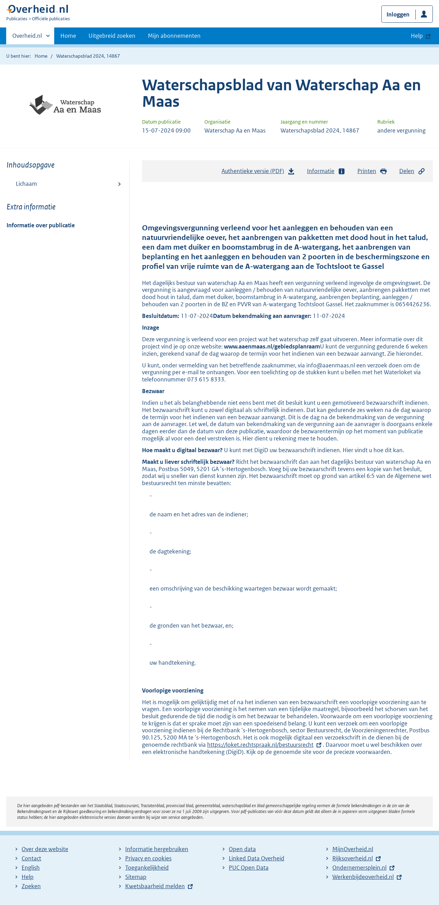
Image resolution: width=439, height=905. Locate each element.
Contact (31, 858)
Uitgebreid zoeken (111, 35)
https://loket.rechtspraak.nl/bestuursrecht (260, 744)
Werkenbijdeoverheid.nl (363, 877)
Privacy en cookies (148, 858)
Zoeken (31, 886)
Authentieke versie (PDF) (258, 173)
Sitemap (135, 877)
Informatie (326, 171)
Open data (242, 849)
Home (68, 35)
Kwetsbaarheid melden (155, 886)
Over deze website (45, 849)
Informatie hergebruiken (156, 849)
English (31, 867)
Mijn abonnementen (174, 35)
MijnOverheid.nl (352, 849)
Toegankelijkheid (147, 867)
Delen (412, 171)
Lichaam (26, 183)
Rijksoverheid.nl (352, 858)
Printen (372, 171)
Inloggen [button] (398, 14)
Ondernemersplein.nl (359, 867)
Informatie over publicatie (41, 225)
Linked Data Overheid (256, 858)
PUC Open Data (249, 867)
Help (28, 877)
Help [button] (417, 35)
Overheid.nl (27, 37)
